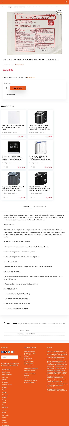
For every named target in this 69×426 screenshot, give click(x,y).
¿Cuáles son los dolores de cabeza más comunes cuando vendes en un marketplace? (57, 354)
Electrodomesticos (19, 7)
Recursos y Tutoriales (29, 320)
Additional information (39, 175)
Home (4, 7)
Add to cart (18, 88)
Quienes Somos (28, 327)
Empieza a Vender (28, 332)
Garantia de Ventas (29, 330)
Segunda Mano (28, 323)
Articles (26, 346)
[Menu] (2, 2)
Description (26, 175)
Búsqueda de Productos (30, 322)
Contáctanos (27, 328)
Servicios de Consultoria (30, 339)
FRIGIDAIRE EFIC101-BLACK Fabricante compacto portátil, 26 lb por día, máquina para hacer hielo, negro (55, 159)
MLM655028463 (31, 77)
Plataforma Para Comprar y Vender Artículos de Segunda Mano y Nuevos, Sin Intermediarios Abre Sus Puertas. (57, 341)
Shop (10, 7)
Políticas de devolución (30, 342)
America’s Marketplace (29, 351)
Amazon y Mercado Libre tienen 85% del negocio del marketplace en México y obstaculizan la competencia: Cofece (57, 331)
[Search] (66, 2)
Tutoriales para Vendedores (31, 337)
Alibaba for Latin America (30, 349)
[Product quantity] (6, 88)
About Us (26, 325)
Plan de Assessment (29, 333)
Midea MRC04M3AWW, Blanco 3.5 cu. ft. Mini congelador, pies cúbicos (10, 127)
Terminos (26, 344)
